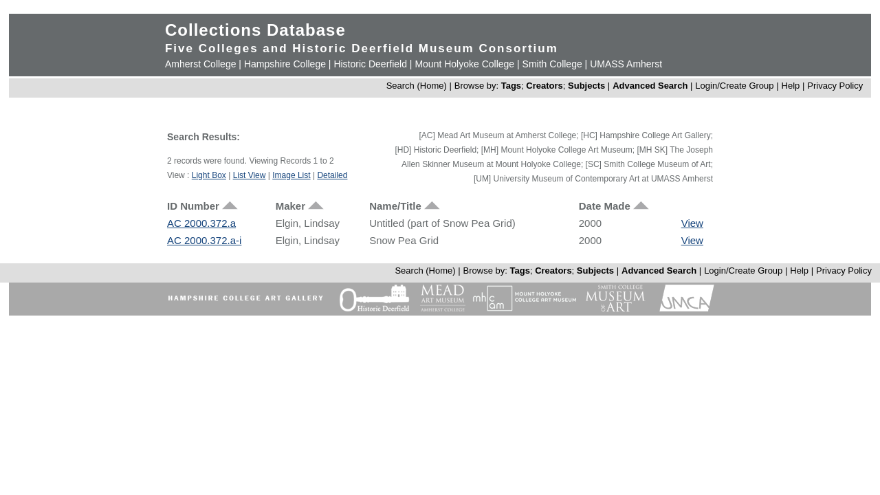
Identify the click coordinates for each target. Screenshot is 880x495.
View (692, 223)
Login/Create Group (735, 85)
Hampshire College (285, 63)
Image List (291, 175)
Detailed (332, 175)
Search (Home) (416, 85)
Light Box (209, 175)
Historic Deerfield (370, 63)
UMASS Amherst (626, 63)
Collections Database (255, 30)
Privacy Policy (835, 85)
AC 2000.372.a (201, 223)
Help (791, 85)
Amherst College (200, 63)
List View (249, 175)
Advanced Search (650, 85)
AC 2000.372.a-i (204, 240)
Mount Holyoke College (464, 63)
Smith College (552, 63)
